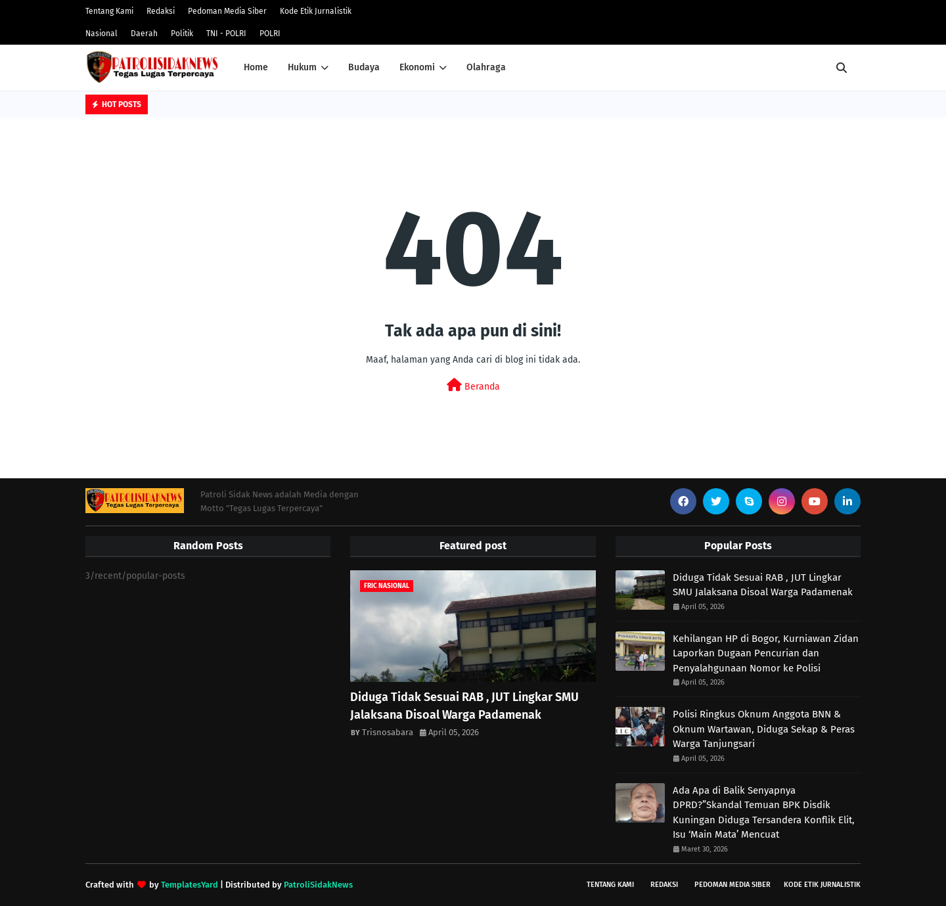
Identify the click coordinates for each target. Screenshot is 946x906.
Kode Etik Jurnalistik (315, 11)
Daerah (144, 33)
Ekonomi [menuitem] (417, 67)
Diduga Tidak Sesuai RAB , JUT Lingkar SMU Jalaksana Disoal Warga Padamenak (464, 706)
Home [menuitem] (256, 67)
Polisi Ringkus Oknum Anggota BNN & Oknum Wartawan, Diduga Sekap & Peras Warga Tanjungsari (764, 729)
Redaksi (160, 11)
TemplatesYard (189, 885)
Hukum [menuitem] (302, 67)
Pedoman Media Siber (227, 11)
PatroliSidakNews (318, 885)
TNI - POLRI (226, 33)
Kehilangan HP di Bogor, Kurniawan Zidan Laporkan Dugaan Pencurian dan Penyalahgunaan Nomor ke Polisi (766, 653)
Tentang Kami (109, 11)
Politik (182, 33)
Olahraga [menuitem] (486, 67)
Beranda (473, 385)
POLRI (270, 33)
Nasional (101, 33)
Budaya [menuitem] (364, 67)
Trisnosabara (387, 732)
